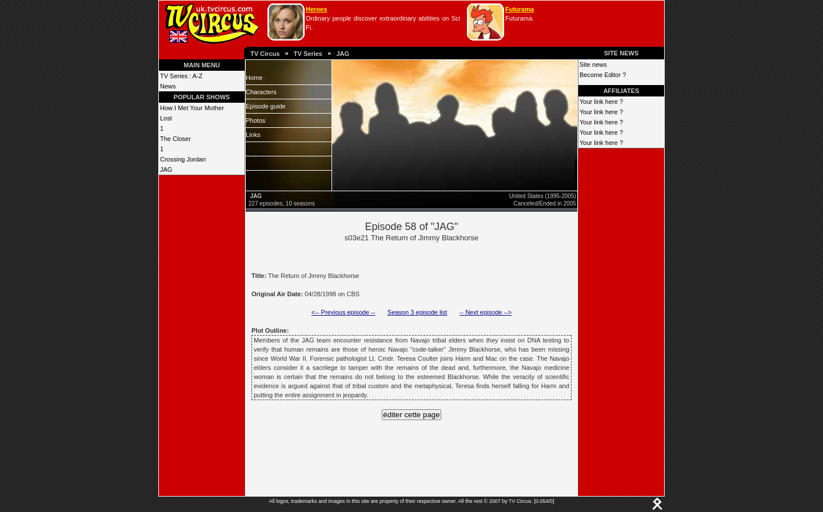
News (168, 86)
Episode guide (266, 106)
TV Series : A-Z (181, 75)
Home (254, 77)
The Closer (175, 138)
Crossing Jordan (183, 159)
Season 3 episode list (417, 312)
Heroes (316, 9)
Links (253, 134)
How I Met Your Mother (192, 107)
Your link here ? (601, 101)
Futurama (519, 9)
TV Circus (264, 53)
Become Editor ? (603, 74)
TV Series (308, 53)
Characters (261, 91)
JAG (342, 53)
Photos (255, 120)
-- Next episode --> (486, 312)
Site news (593, 64)
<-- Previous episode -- (343, 312)
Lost (166, 118)
